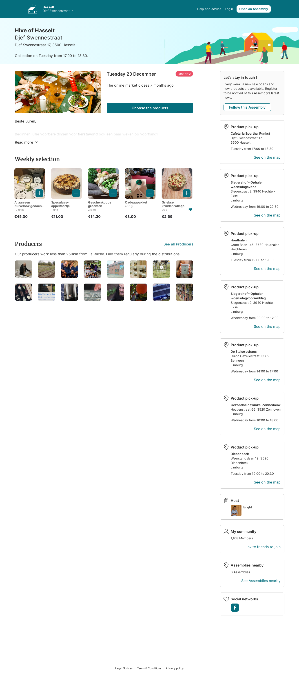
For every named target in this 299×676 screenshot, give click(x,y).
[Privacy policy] (175, 668)
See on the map (267, 157)
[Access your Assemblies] (32, 8)
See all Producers (178, 244)
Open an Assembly (253, 9)
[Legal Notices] (126, 668)
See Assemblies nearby (261, 580)
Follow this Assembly (247, 107)
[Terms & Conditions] (151, 668)
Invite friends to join (264, 547)
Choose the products (150, 108)
